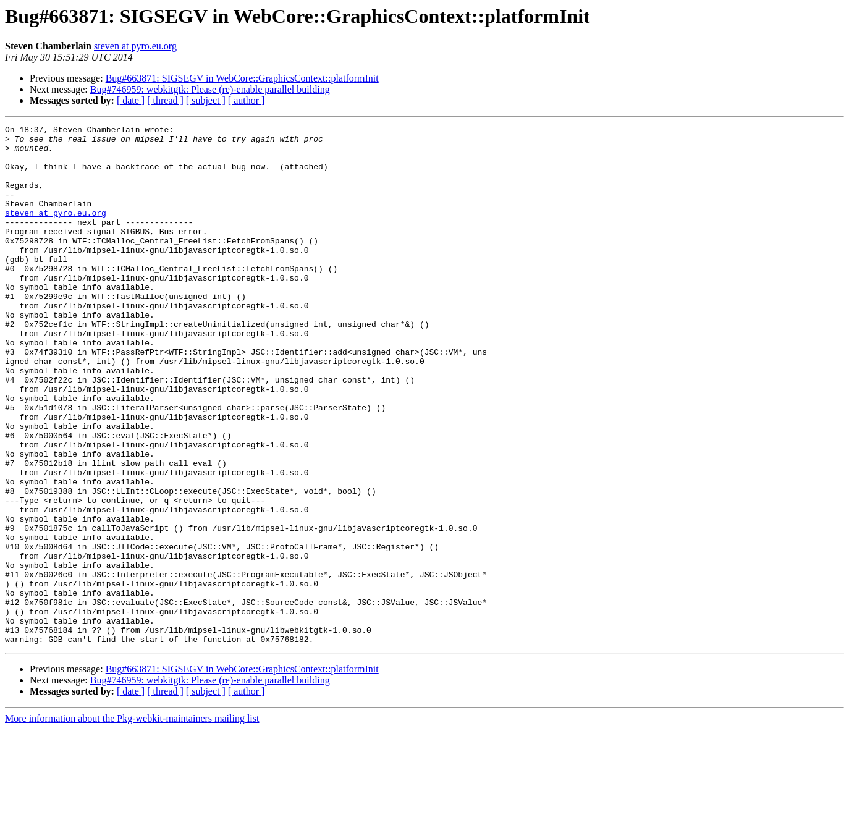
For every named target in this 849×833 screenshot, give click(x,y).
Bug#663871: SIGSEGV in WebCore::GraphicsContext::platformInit (242, 78)
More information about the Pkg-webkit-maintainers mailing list (132, 822)
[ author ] (246, 100)
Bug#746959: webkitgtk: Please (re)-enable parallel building (210, 89)
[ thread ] (165, 100)
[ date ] (131, 100)
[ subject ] (206, 100)
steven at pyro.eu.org (135, 46)
